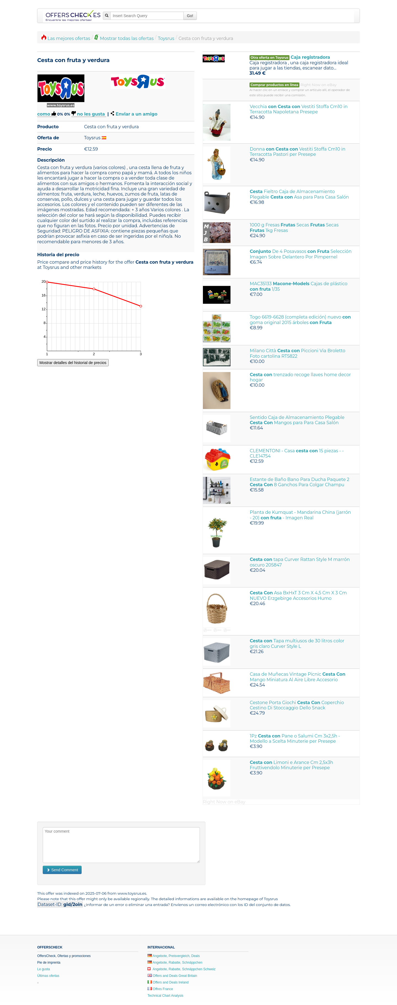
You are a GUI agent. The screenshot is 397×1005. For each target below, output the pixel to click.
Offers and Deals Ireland (168, 982)
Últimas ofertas (48, 976)
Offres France (160, 989)
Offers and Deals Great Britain (172, 976)
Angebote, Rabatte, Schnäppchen (174, 962)
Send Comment (62, 870)
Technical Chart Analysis (165, 996)
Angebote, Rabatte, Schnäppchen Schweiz (181, 969)
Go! (190, 16)
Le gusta (43, 969)
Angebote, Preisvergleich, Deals (173, 956)
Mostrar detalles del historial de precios (72, 362)
